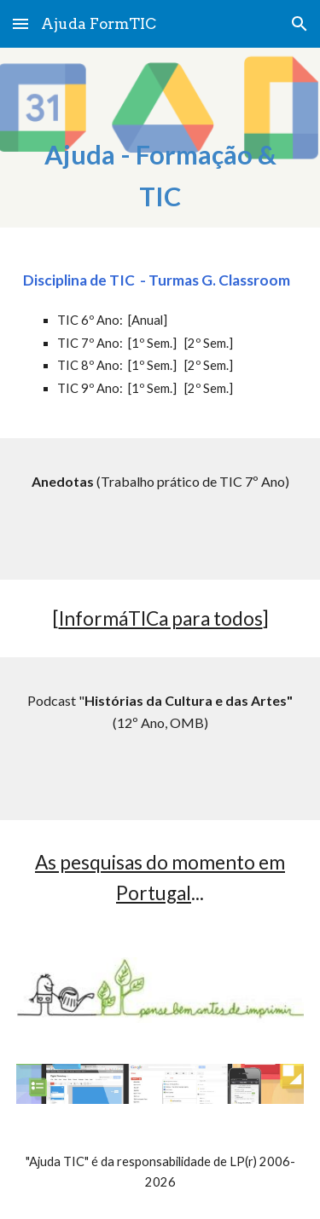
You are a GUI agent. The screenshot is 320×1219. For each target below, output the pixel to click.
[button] (20, 23)
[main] (160, 146)
